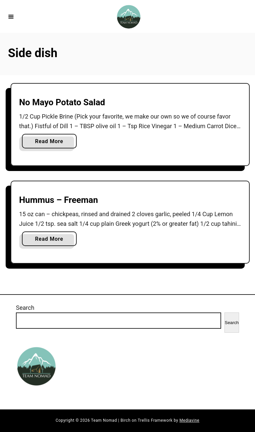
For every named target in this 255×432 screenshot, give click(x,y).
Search (25, 307)
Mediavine (189, 420)
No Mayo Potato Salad (62, 102)
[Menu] (11, 16)
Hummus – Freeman (58, 200)
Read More (51, 142)
